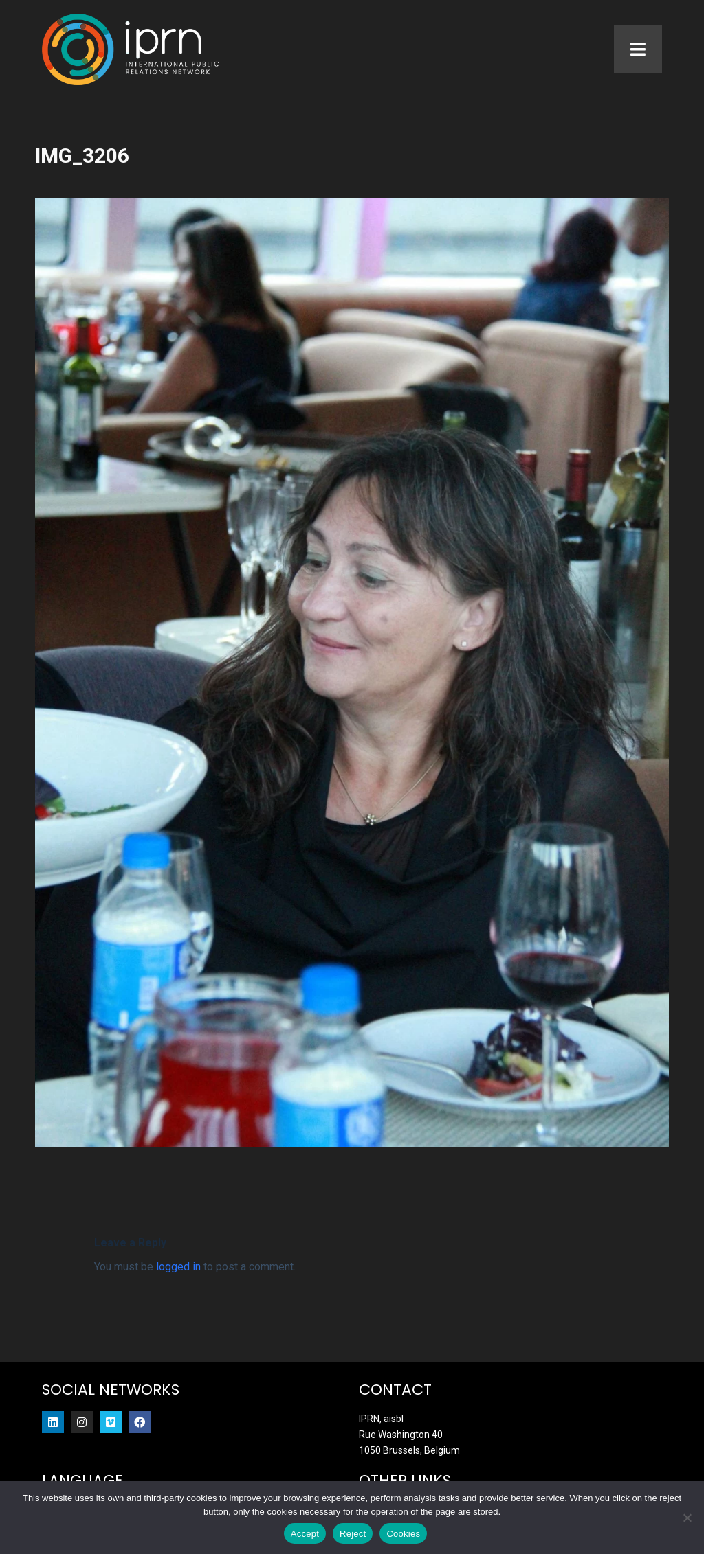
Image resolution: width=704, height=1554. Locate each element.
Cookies (403, 1534)
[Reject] (687, 1517)
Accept (305, 1534)
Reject (353, 1534)
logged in (178, 1266)
